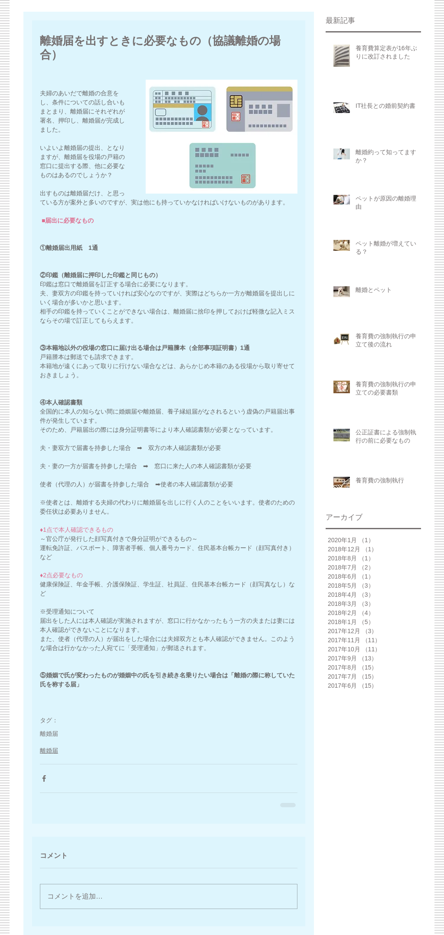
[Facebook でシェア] (44, 778)
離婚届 (49, 733)
